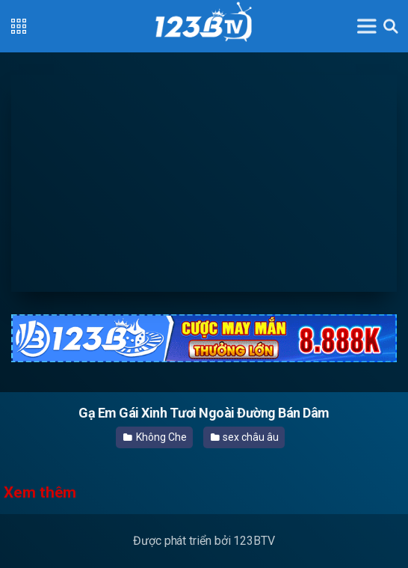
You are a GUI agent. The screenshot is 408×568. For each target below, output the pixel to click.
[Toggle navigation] (367, 26)
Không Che (154, 437)
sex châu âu (245, 437)
